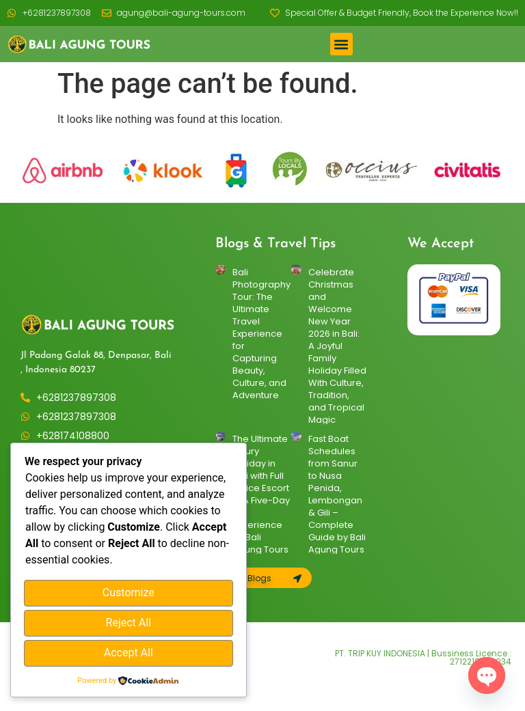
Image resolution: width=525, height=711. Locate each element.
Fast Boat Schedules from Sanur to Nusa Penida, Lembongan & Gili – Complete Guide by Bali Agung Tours (337, 494)
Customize (128, 595)
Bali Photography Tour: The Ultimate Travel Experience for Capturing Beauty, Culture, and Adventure (261, 334)
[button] (341, 44)
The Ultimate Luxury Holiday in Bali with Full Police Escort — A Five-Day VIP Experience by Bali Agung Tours (261, 494)
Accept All (128, 653)
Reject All (128, 623)
